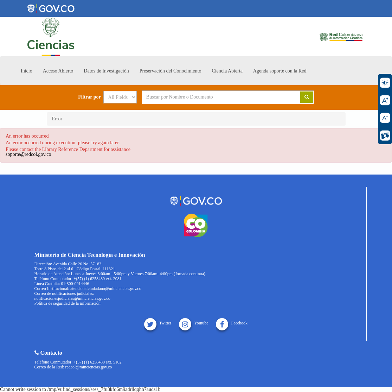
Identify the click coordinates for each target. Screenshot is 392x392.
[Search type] (120, 97)
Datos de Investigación (106, 71)
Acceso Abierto (58, 71)
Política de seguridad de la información (67, 303)
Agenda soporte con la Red (280, 71)
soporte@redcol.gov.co (28, 154)
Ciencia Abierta (227, 71)
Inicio (26, 71)
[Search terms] (212, 97)
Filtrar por (89, 97)
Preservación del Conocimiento (170, 71)
